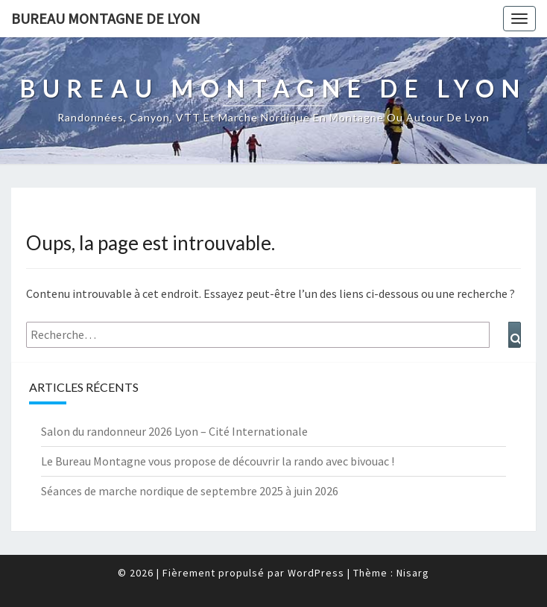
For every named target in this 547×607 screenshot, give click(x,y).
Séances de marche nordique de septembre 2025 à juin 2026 (189, 490)
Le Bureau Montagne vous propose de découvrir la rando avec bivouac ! (217, 461)
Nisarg (412, 572)
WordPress (316, 572)
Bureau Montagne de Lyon (105, 18)
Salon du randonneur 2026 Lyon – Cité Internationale (174, 431)
